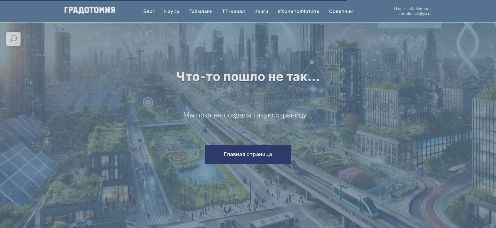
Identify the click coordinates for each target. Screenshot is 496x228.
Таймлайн (201, 11)
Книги (261, 11)
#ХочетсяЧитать (298, 11)
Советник (341, 11)
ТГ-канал (233, 11)
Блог (149, 11)
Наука (171, 11)
